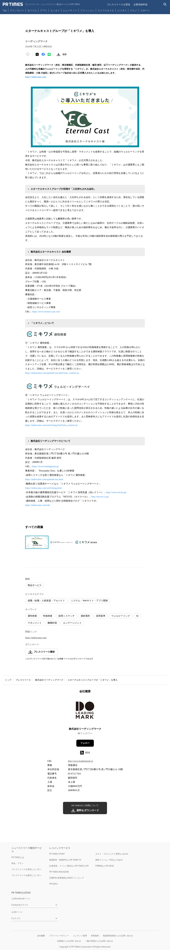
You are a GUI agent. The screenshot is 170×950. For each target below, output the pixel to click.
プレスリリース (23, 680)
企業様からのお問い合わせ (69, 941)
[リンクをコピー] (64, 54)
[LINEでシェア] (49, 54)
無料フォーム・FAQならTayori (109, 859)
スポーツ (145, 10)
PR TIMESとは (18, 857)
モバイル (32, 10)
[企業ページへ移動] (85, 711)
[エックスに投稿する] (37, 54)
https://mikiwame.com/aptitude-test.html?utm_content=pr (52, 373)
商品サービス (35, 585)
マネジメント (35, 623)
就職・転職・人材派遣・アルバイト (46, 600)
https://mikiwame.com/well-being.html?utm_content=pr (51, 425)
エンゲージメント (72, 623)
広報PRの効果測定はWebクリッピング (66, 877)
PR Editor (53, 883)
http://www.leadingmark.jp (80, 761)
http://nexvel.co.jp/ (100, 496)
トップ (8, 680)
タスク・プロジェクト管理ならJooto (111, 853)
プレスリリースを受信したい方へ (27, 869)
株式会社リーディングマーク (49, 680)
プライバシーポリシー (59, 935)
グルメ (133, 10)
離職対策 (52, 623)
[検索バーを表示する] (165, 4)
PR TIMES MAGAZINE (59, 871)
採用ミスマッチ (66, 616)
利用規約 (95, 935)
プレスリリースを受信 (118, 4)
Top (5, 10)
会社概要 (41, 935)
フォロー (85, 743)
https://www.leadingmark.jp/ (45, 466)
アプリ (43, 10)
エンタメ (55, 10)
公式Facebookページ (21, 898)
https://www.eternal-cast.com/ (46, 311)
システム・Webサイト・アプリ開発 (89, 600)
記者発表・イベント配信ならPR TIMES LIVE (69, 865)
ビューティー (70, 10)
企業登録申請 (141, 4)
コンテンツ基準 (80, 935)
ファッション (87, 10)
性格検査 (47, 616)
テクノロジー (17, 10)
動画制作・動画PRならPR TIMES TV (65, 859)
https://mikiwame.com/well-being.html (43, 488)
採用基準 (100, 616)
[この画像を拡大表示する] (36, 542)
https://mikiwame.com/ (35, 77)
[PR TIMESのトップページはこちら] (41, 4)
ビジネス (122, 10)
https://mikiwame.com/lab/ (37, 505)
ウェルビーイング (120, 616)
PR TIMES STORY (57, 853)
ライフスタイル (106, 10)
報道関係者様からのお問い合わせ (118, 935)
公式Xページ (17, 912)
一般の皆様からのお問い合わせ (99, 941)
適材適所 (85, 616)
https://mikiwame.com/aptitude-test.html (44, 479)
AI (137, 616)
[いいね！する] (27, 54)
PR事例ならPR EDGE (104, 865)
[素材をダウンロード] (58, 54)
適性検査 (32, 616)
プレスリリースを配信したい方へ (27, 875)
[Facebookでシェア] (43, 54)
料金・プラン (18, 863)
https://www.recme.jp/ (116, 492)
